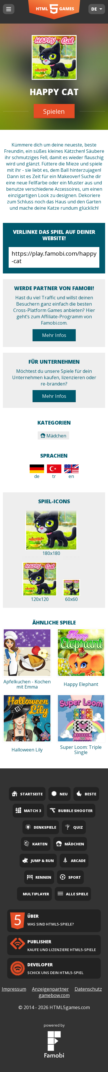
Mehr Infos (54, 335)
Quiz (74, 827)
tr (54, 471)
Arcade (74, 860)
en (71, 471)
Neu (59, 794)
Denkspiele (40, 827)
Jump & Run (38, 860)
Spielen (54, 111)
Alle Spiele (73, 893)
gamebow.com (54, 995)
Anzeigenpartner (50, 989)
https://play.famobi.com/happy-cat (54, 257)
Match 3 (28, 810)
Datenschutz (88, 989)
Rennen (39, 877)
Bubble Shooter (71, 810)
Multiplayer (36, 893)
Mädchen (53, 436)
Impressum (14, 989)
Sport (70, 877)
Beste (86, 794)
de (37, 471)
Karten (36, 844)
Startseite (27, 794)
